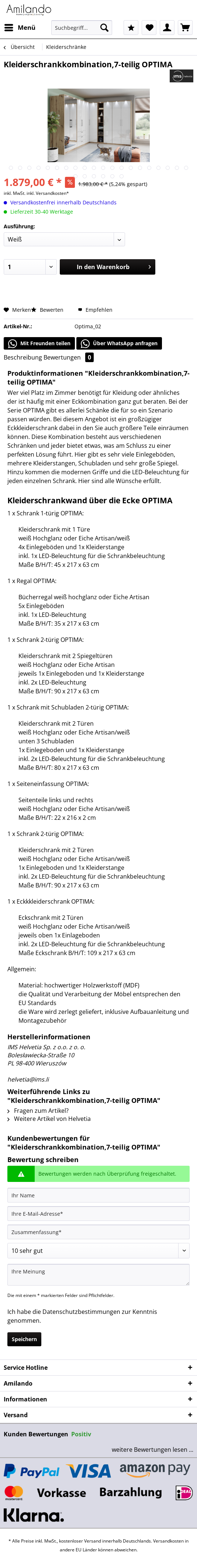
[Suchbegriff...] (82, 27)
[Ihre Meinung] (98, 1275)
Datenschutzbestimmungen (81, 1312)
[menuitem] (19, 27)
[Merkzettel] (149, 27)
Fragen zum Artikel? (38, 1111)
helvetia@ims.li (28, 1079)
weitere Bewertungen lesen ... (152, 1450)
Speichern (24, 1339)
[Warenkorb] (185, 27)
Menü (19, 27)
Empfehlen (95, 309)
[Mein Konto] (167, 27)
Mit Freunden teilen (39, 343)
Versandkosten (168, 1541)
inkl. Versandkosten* (48, 193)
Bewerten (48, 309)
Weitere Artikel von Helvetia (49, 1119)
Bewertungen (69, 357)
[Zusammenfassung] (98, 1232)
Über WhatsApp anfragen (119, 343)
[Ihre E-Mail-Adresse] (98, 1213)
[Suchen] (104, 27)
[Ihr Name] (98, 1195)
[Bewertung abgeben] (98, 1250)
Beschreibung (23, 357)
